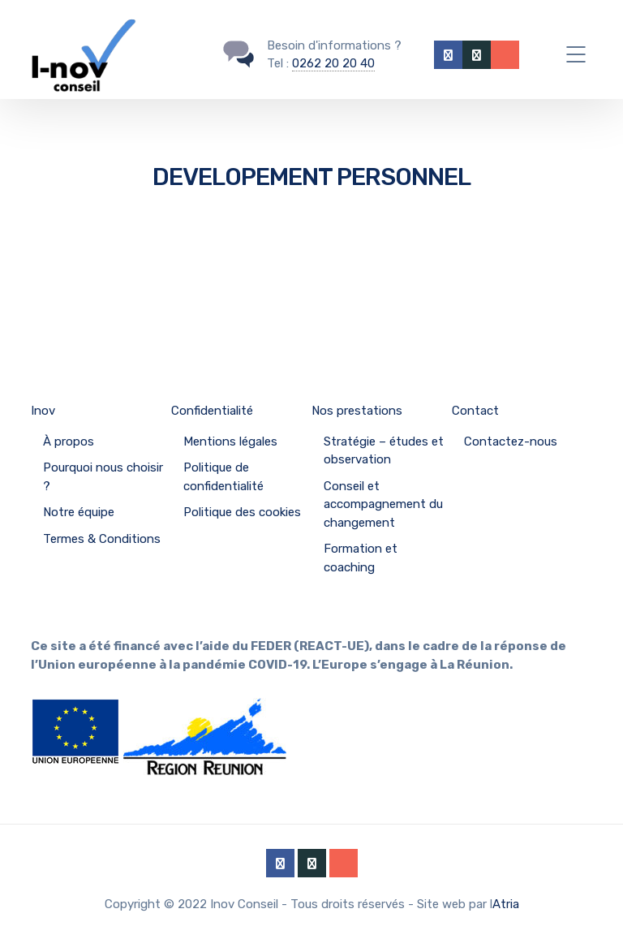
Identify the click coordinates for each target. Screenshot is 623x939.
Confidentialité (212, 410)
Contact (475, 410)
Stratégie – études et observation (384, 450)
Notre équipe (78, 512)
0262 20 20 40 (333, 63)
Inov (43, 410)
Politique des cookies (242, 512)
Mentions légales (230, 441)
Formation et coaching (360, 558)
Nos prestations (357, 410)
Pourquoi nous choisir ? (103, 476)
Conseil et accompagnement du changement (383, 504)
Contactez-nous (510, 441)
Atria (505, 904)
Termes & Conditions (102, 539)
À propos (68, 441)
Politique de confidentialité (223, 476)
